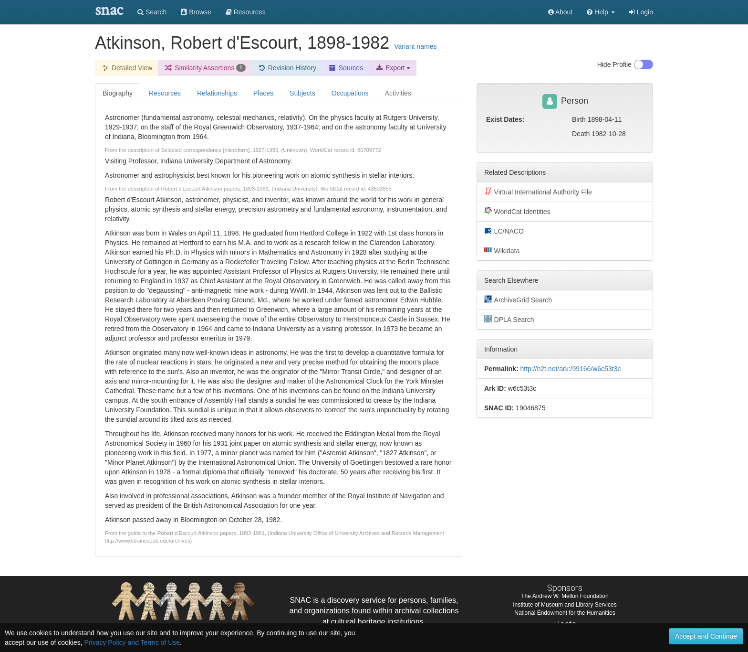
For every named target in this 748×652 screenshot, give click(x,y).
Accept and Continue (706, 636)
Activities (398, 93)
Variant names (415, 46)
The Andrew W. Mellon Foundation (564, 596)
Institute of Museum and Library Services (564, 604)
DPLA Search (509, 319)
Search (151, 12)
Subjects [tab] (302, 93)
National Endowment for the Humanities (564, 612)
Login (641, 12)
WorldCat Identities (517, 211)
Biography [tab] (118, 93)
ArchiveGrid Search (518, 299)
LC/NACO (504, 230)
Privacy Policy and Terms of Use (132, 642)
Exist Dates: (505, 119)
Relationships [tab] (217, 93)
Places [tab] (263, 93)
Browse (196, 12)
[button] (601, 12)
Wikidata (501, 250)
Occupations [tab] (350, 93)
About (560, 12)
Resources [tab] (165, 93)
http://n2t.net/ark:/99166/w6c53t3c (570, 369)
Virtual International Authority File (538, 191)
